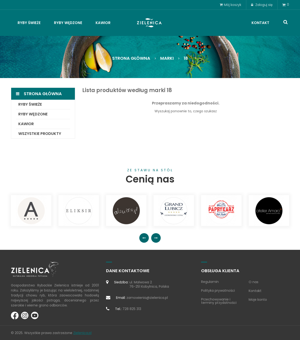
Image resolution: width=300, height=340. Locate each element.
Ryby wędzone (33, 114)
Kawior (26, 124)
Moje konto (258, 299)
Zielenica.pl (82, 332)
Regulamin (210, 281)
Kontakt (255, 290)
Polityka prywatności (218, 290)
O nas (253, 282)
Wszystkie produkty (39, 133)
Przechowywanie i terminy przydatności (219, 301)
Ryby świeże (30, 104)
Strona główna (43, 94)
